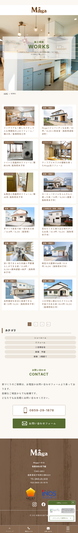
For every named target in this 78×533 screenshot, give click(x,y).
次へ (48, 324)
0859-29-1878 (41, 478)
